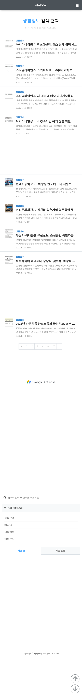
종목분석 (9, 555)
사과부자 (41, 5)
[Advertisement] (39, 77)
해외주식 (9, 575)
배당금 (8, 562)
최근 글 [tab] (21, 587)
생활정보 (9, 568)
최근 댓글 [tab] (60, 587)
